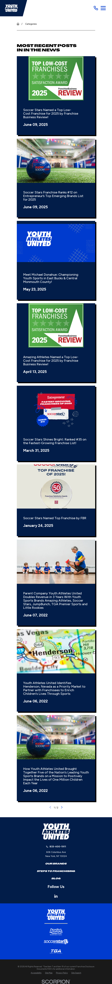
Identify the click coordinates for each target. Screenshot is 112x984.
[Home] (11, 8)
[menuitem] (36, 973)
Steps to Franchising (55, 871)
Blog (56, 878)
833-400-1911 (58, 846)
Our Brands (56, 863)
